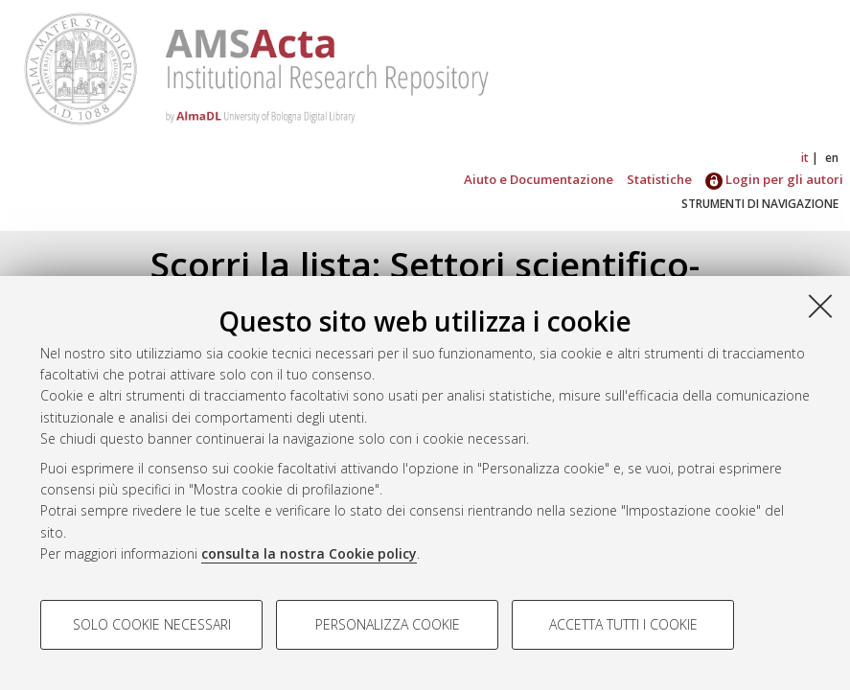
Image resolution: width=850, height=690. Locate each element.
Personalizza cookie (387, 624)
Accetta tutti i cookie (623, 624)
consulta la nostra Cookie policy (309, 553)
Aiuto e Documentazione (538, 179)
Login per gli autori (774, 179)
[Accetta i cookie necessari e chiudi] (820, 305)
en (832, 158)
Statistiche (659, 179)
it (805, 158)
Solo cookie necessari (152, 624)
